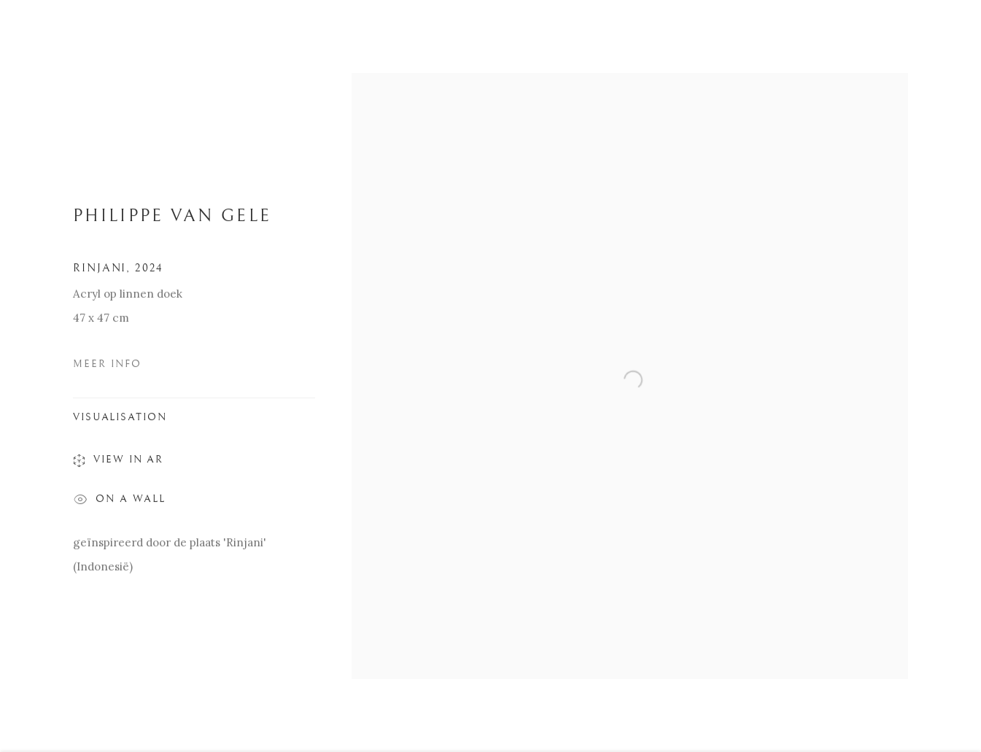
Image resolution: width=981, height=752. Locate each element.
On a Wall (119, 504)
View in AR (118, 465)
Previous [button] (31, 376)
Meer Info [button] (107, 366)
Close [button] (949, 33)
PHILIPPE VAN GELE (172, 219)
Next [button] (949, 376)
